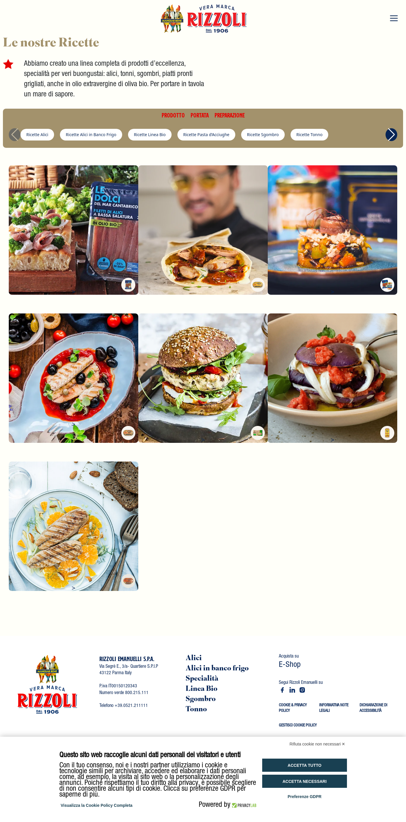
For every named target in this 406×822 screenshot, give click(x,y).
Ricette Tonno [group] (309, 134)
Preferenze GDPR (305, 796)
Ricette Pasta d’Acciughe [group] (206, 134)
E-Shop (290, 665)
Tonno (196, 709)
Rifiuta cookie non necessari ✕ (317, 744)
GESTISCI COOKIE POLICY (298, 726)
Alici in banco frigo (217, 668)
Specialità (202, 679)
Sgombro (201, 699)
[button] (391, 134)
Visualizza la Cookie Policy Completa (97, 805)
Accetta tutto (305, 765)
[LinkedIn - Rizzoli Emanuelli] (292, 689)
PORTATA (200, 115)
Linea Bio (201, 689)
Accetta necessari (304, 781)
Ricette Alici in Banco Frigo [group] (91, 134)
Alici (194, 658)
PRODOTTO (173, 115)
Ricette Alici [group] (37, 134)
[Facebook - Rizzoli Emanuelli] (282, 689)
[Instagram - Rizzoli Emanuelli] (302, 689)
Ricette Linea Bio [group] (150, 134)
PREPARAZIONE (230, 115)
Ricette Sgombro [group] (263, 134)
